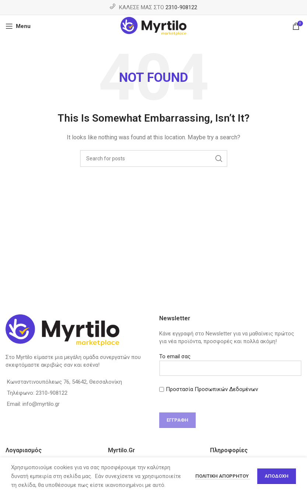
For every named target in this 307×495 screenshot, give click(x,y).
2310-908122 (181, 7)
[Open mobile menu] (18, 26)
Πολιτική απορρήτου (222, 476)
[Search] (153, 158)
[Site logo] (153, 25)
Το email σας (230, 362)
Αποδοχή (277, 476)
